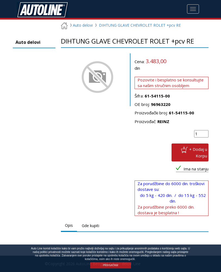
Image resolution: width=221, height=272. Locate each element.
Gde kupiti (90, 225)
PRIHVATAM (110, 265)
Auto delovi (81, 25)
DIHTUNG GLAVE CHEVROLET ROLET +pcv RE (140, 25)
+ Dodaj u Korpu (198, 152)
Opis (69, 225)
